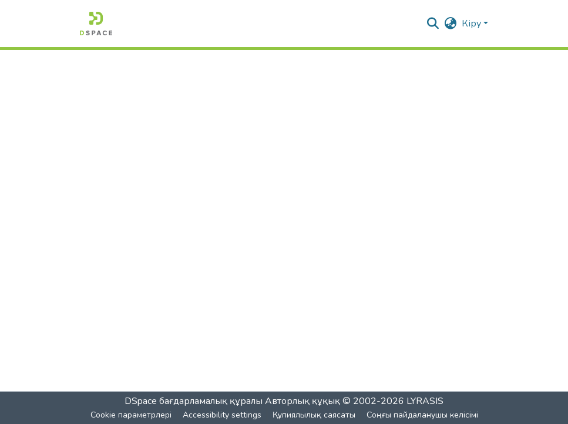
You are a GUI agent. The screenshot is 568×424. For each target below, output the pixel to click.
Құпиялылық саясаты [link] (314, 414)
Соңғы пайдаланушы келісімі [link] (422, 414)
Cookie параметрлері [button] (131, 414)
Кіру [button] (472, 23)
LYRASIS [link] (424, 401)
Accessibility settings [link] (222, 414)
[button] (96, 23)
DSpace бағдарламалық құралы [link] (194, 401)
